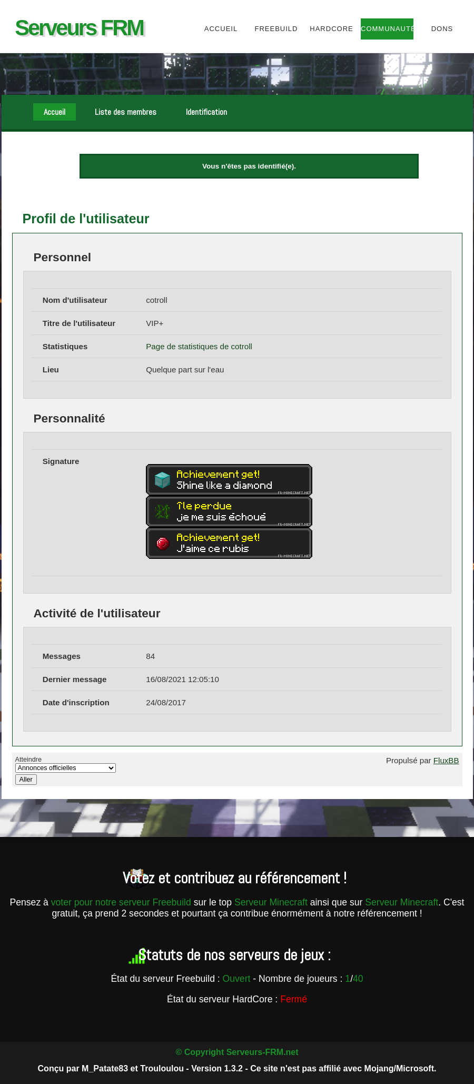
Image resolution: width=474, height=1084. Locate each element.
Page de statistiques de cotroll (199, 346)
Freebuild (276, 29)
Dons (442, 29)
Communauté (387, 29)
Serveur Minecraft (271, 902)
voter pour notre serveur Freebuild (122, 902)
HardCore (331, 29)
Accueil (221, 29)
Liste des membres (125, 111)
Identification (206, 111)
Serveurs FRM (79, 27)
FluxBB (446, 760)
